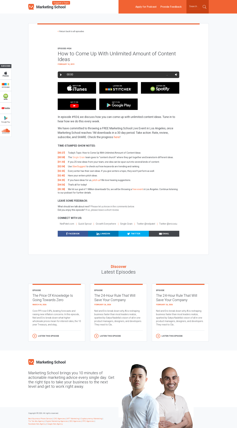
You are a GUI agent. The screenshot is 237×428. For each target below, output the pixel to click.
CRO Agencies (59, 418)
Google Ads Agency (55, 424)
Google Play (5, 119)
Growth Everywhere (106, 224)
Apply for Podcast (146, 7)
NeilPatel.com (67, 224)
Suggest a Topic (61, 2)
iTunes (5, 74)
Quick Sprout (85, 224)
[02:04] (61, 166)
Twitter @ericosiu (168, 224)
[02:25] (61, 171)
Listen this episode (48, 336)
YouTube (5, 108)
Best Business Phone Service (40, 418)
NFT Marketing (73, 418)
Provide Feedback (171, 7)
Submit (204, 6)
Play (61, 74)
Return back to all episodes (71, 31)
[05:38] (61, 189)
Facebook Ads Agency (37, 424)
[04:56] (61, 184)
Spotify (5, 96)
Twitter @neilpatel (146, 224)
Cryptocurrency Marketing (91, 418)
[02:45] (61, 175)
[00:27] (61, 153)
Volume (175, 74)
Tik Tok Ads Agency (36, 421)
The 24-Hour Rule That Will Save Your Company (114, 297)
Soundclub (5, 131)
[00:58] (61, 157)
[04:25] (61, 180)
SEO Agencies (75, 421)
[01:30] (61, 162)
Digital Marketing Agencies (57, 421)
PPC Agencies (88, 421)
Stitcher (5, 85)
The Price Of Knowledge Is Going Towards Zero (53, 297)
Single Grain (78, 157)
